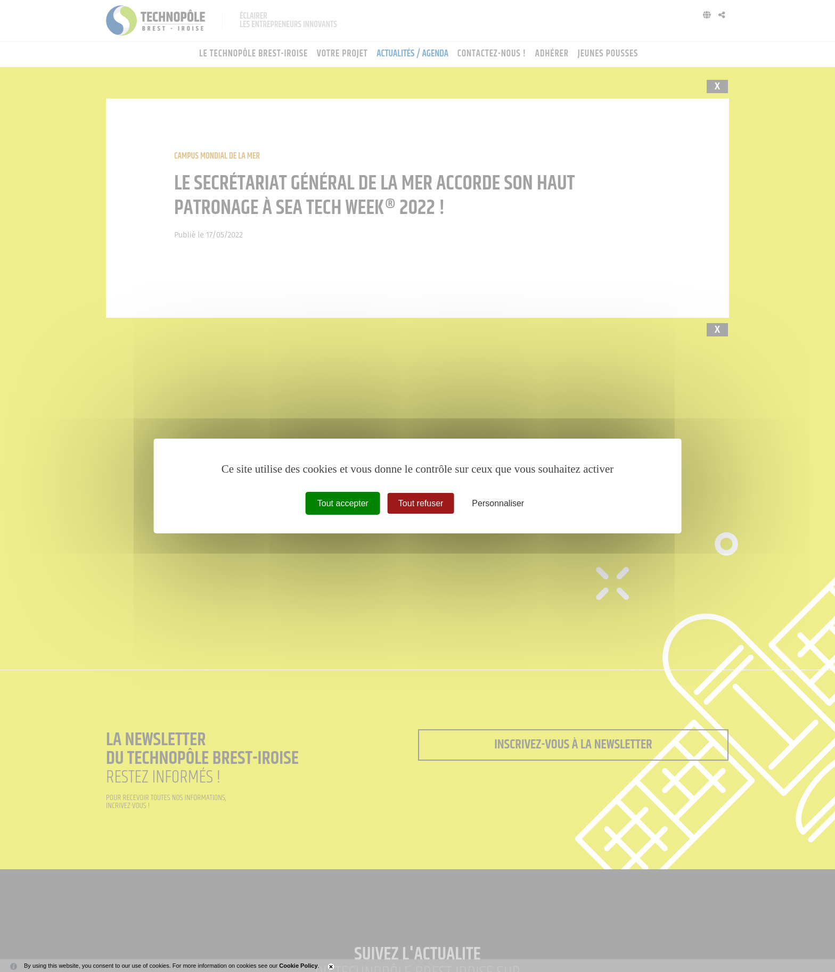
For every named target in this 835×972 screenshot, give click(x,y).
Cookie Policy (298, 965)
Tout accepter (343, 503)
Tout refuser (420, 503)
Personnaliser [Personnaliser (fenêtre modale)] (498, 503)
